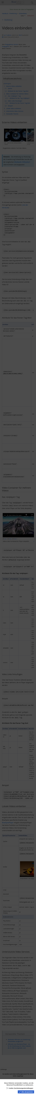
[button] (19, 1088)
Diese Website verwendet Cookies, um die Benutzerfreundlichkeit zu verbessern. (18, 1084)
